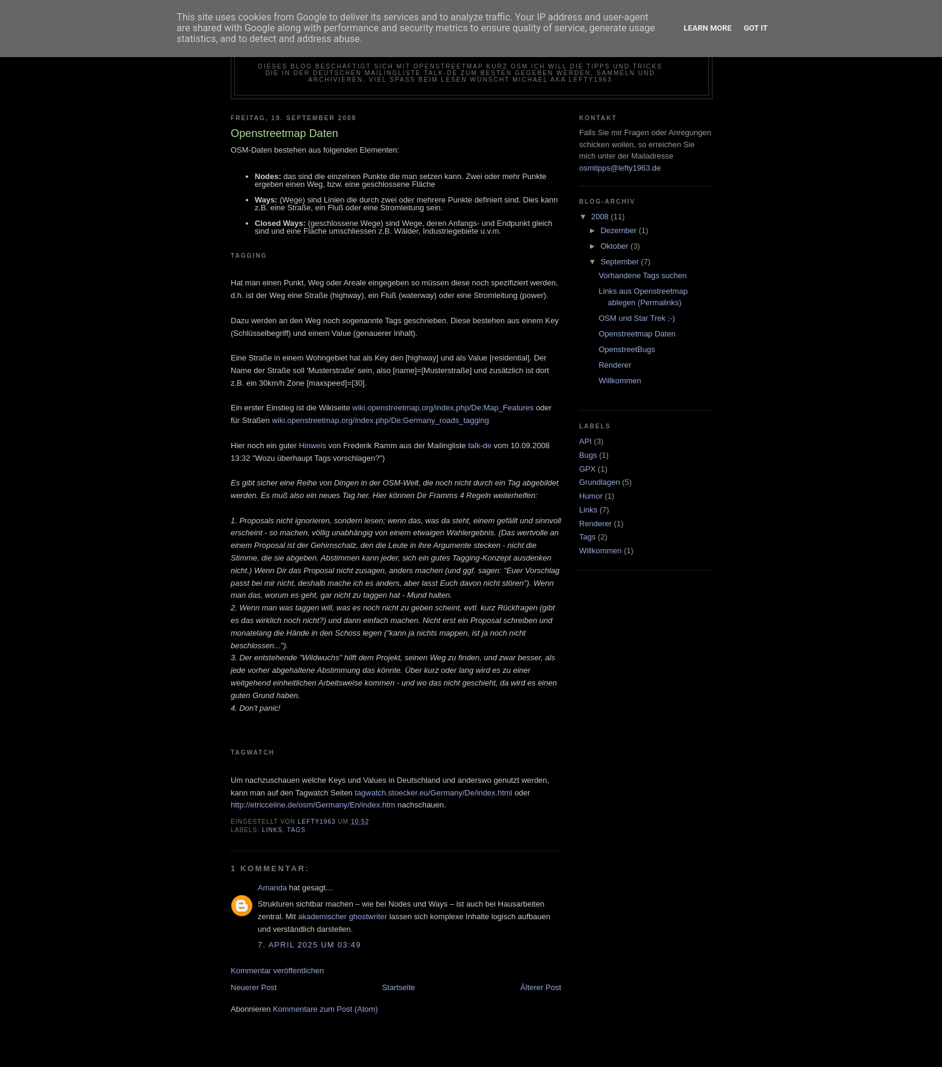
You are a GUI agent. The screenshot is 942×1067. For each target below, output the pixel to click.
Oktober (616, 246)
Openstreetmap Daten (636, 333)
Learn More (708, 27)
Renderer (614, 364)
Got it (756, 27)
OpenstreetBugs (626, 349)
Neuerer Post (254, 987)
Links (272, 830)
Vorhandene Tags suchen (642, 275)
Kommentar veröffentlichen (277, 970)
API (585, 441)
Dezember (620, 230)
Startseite (398, 987)
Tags (296, 830)
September (621, 261)
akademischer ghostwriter (342, 916)
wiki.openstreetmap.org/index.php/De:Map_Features (442, 407)
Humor (591, 495)
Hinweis (312, 445)
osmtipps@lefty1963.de (620, 167)
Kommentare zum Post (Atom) (325, 1009)
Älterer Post (540, 987)
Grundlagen (599, 482)
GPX (587, 468)
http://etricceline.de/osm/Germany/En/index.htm (313, 804)
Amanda (272, 887)
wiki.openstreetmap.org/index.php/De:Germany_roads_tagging (380, 420)
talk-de (479, 445)
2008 (601, 216)
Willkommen (619, 380)
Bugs (588, 455)
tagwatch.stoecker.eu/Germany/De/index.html (433, 792)
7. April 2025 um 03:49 (309, 944)
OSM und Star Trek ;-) (636, 318)
